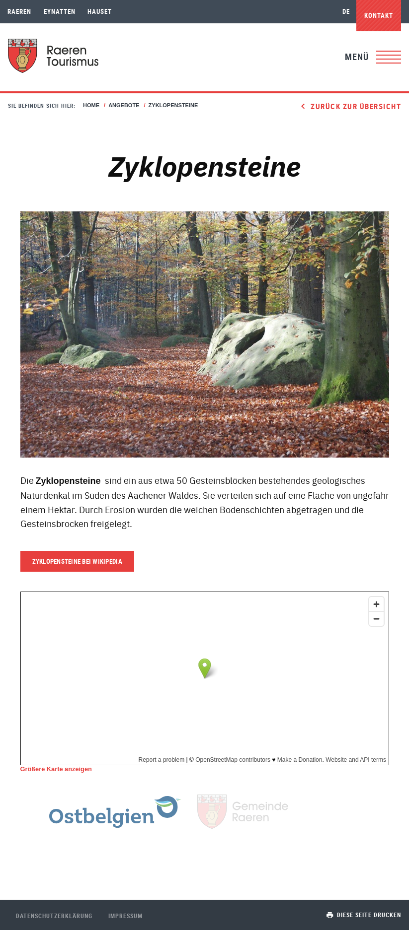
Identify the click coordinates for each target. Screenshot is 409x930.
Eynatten (60, 11)
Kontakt (378, 15)
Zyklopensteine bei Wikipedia (77, 561)
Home (91, 105)
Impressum (125, 916)
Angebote (123, 105)
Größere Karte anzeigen (56, 769)
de (346, 11)
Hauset (99, 11)
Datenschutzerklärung (54, 916)
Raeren (19, 11)
